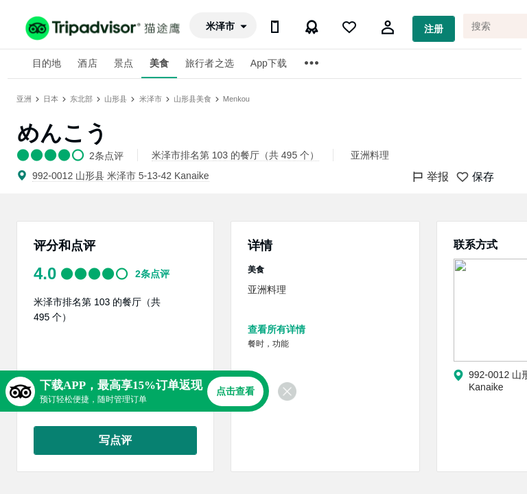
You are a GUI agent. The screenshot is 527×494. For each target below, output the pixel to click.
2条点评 (152, 273)
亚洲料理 (370, 155)
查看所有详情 (276, 329)
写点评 (115, 440)
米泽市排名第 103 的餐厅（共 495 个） (235, 155)
